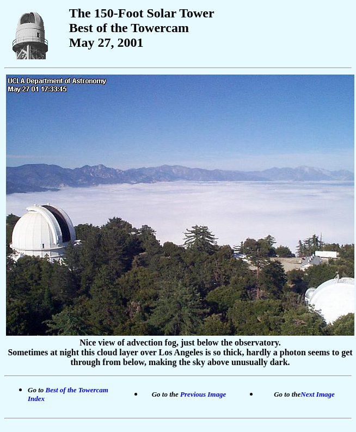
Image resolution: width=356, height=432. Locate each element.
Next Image (317, 394)
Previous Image (203, 394)
